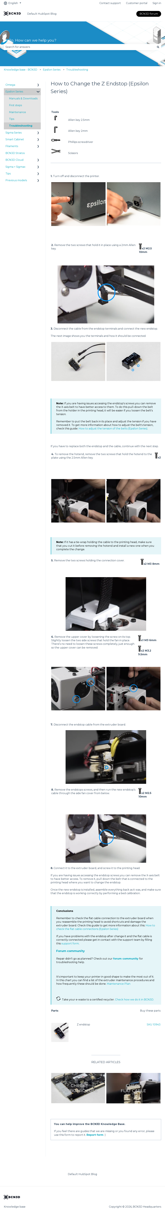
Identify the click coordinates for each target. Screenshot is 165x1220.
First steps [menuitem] (15, 105)
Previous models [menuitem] (16, 180)
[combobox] (79, 47)
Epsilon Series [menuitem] (14, 91)
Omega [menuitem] (10, 84)
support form (70, 943)
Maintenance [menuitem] (17, 112)
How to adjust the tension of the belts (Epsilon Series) (113, 428)
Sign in (157, 3)
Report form (95, 1134)
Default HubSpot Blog (42, 13)
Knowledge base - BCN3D (20, 69)
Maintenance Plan (118, 983)
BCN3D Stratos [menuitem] (15, 153)
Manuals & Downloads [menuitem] (23, 98)
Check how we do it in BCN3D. (134, 999)
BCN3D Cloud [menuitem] (14, 159)
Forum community (70, 951)
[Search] (158, 47)
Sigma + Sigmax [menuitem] (15, 166)
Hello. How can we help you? (30, 40)
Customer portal (136, 3)
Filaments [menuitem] (11, 146)
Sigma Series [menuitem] (13, 132)
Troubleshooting (77, 69)
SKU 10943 (153, 1024)
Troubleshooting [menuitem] (20, 125)
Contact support (110, 3)
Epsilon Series (51, 69)
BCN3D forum (149, 13)
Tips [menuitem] (11, 118)
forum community (125, 958)
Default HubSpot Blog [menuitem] (82, 1174)
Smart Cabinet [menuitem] (14, 139)
